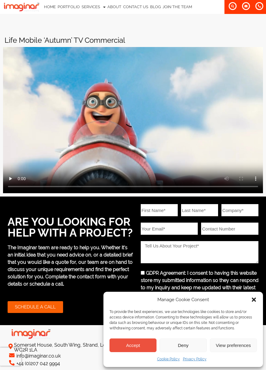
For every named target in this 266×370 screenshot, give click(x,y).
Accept (133, 345)
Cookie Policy (168, 359)
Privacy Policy (195, 359)
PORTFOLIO (69, 7)
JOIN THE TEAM (177, 7)
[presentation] (10, 357)
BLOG (155, 7)
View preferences (233, 345)
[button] (254, 300)
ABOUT (114, 7)
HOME (50, 7)
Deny (183, 345)
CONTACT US (135, 7)
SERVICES (94, 7)
